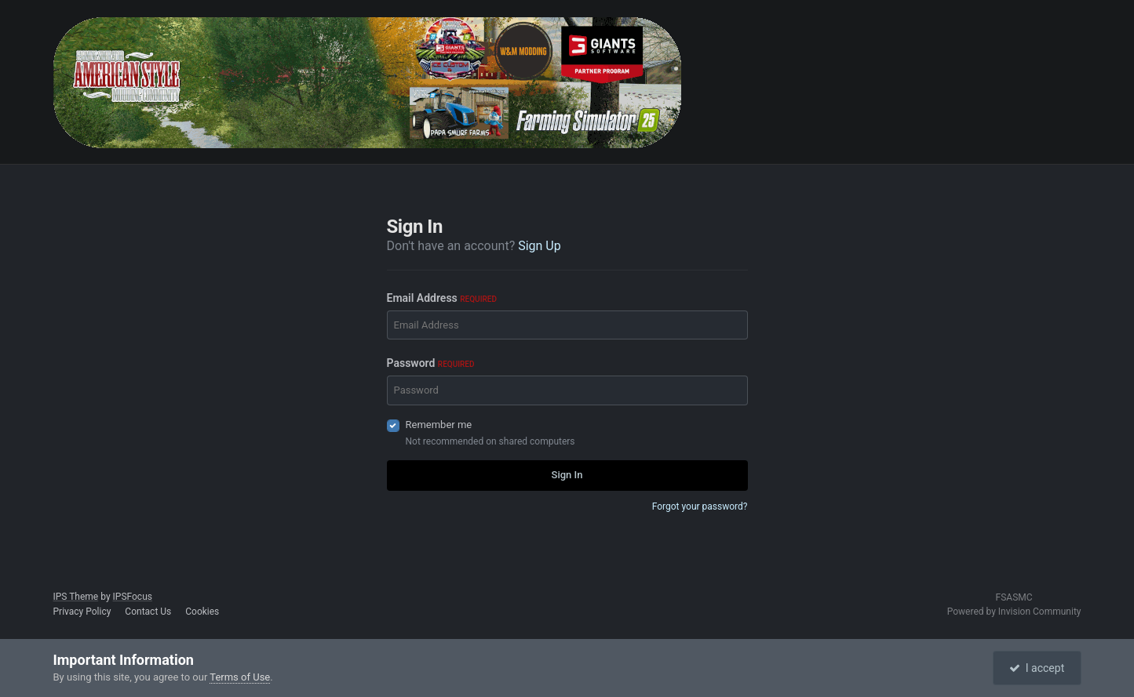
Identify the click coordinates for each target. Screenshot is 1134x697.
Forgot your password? (700, 506)
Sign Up (539, 245)
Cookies (202, 611)
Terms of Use (240, 677)
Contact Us (148, 611)
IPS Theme (76, 596)
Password (431, 363)
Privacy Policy (82, 611)
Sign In (567, 475)
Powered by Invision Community (1014, 611)
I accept (1036, 668)
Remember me (439, 424)
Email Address (442, 298)
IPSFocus (132, 596)
